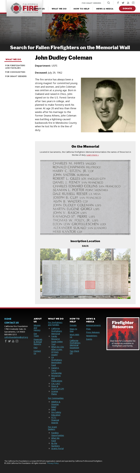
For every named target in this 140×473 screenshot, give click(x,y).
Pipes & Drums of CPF (57, 387)
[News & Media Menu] (105, 8)
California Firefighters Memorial (56, 331)
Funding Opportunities (57, 434)
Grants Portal (57, 448)
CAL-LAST (55, 383)
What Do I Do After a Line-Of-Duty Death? (57, 350)
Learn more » (92, 155)
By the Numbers (55, 444)
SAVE (53, 409)
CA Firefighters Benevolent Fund (56, 361)
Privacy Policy (53, 463)
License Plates (54, 392)
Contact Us (11, 322)
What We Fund (55, 439)
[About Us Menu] (38, 8)
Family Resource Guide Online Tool (57, 340)
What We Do (13, 59)
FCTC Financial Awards (55, 420)
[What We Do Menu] (59, 8)
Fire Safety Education (56, 413)
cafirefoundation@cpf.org (16, 337)
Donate (127, 8)
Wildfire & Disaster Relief (55, 404)
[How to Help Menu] (81, 8)
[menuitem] (16, 66)
